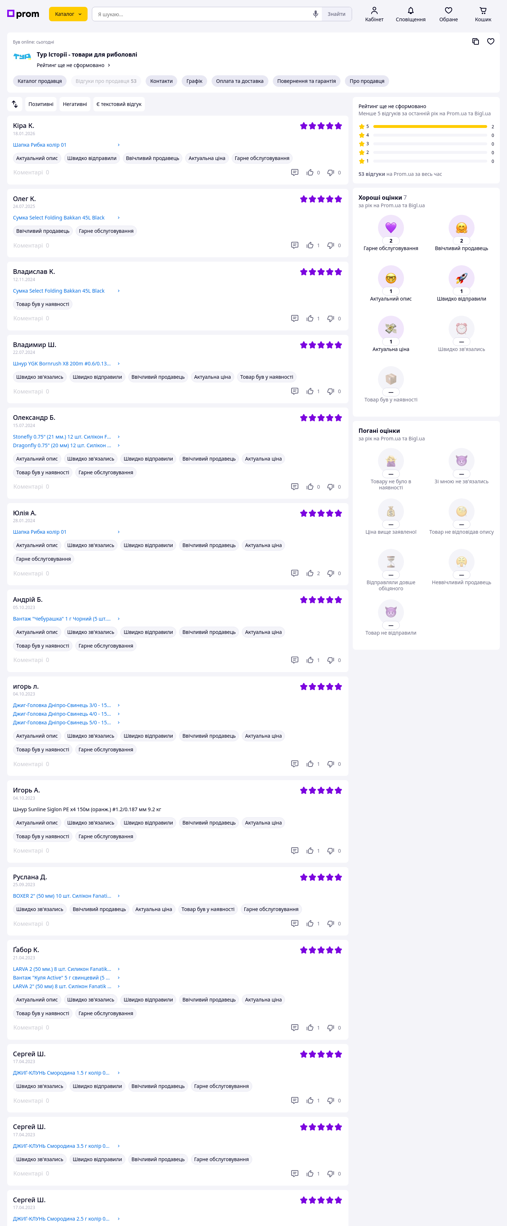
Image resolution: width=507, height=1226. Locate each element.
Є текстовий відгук (119, 104)
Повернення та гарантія (306, 80)
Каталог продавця (40, 80)
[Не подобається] (334, 172)
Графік (194, 80)
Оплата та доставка (240, 80)
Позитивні (40, 104)
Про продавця (367, 80)
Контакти (161, 80)
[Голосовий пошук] (316, 14)
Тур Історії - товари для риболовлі (87, 54)
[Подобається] (313, 172)
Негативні (75, 104)
